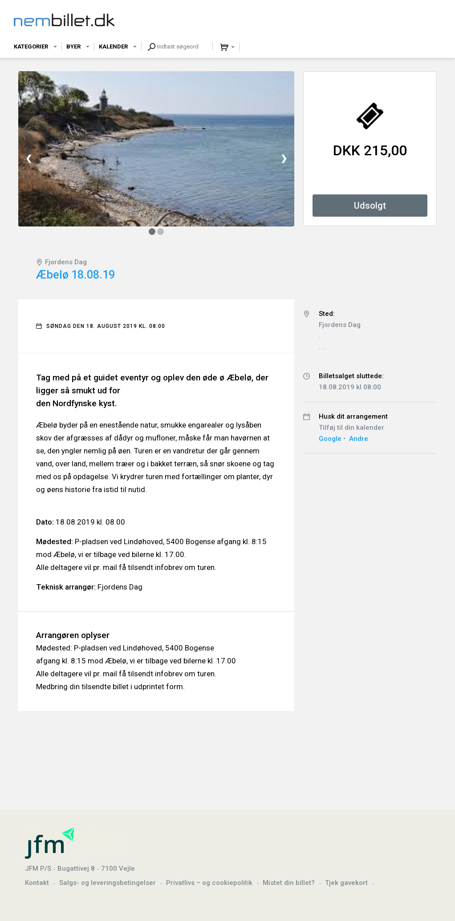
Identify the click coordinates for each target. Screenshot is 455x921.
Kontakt (37, 883)
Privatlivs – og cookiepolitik (209, 883)
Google (330, 439)
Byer (73, 46)
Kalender (113, 46)
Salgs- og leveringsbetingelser (107, 883)
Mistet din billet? (289, 883)
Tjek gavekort (346, 883)
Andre (358, 439)
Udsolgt (370, 205)
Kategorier (31, 46)
